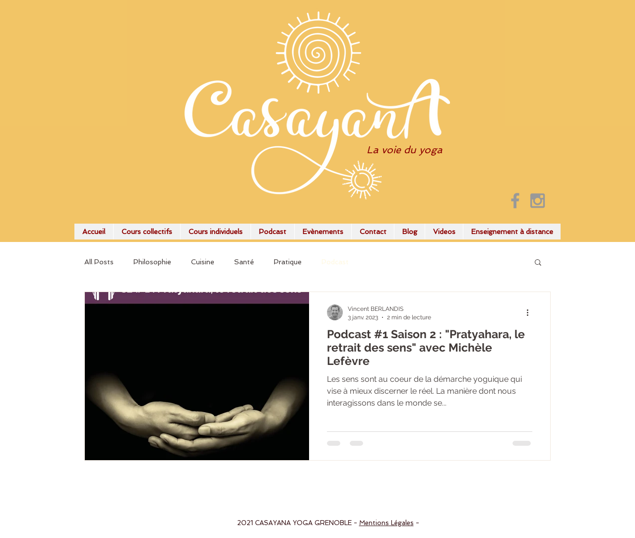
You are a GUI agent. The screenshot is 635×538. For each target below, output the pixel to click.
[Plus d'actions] (531, 312)
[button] (538, 263)
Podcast (335, 262)
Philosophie (152, 262)
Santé (244, 262)
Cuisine (202, 262)
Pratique (288, 262)
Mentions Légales (386, 523)
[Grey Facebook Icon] (515, 200)
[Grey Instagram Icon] (537, 200)
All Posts (99, 262)
